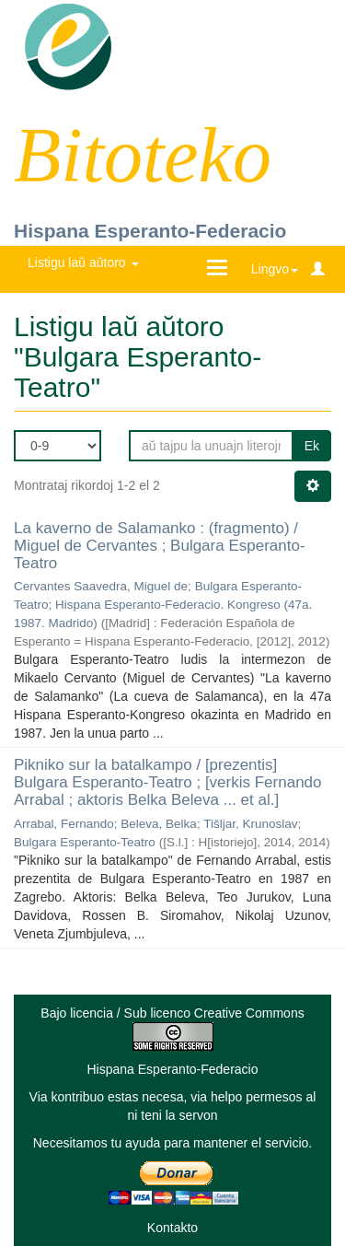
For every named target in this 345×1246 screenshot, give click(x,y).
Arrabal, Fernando (64, 824)
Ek (312, 445)
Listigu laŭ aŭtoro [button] (83, 262)
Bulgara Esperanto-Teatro (84, 842)
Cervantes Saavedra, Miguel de (101, 586)
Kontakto (172, 1227)
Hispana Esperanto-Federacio (150, 230)
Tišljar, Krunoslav (250, 824)
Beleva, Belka (159, 824)
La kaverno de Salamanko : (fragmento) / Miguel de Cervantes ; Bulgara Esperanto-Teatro (159, 545)
